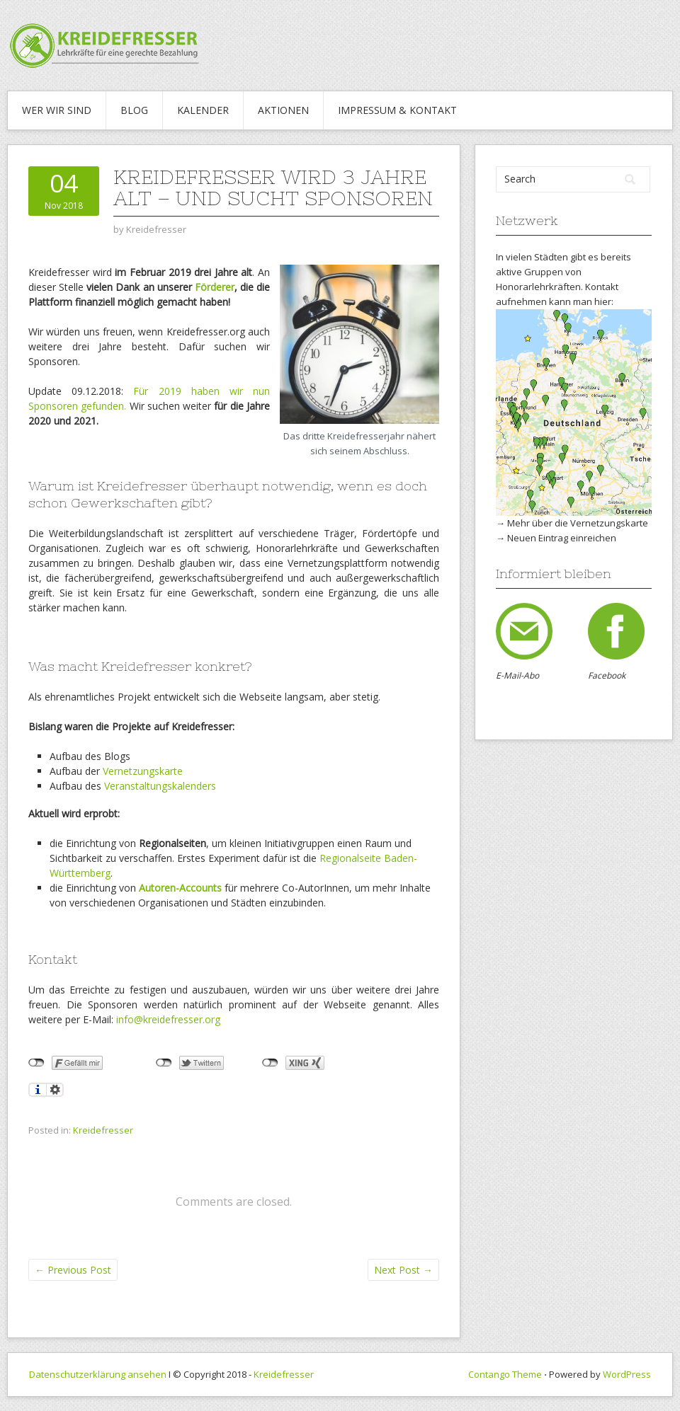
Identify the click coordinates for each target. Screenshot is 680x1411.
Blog (134, 110)
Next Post (403, 1270)
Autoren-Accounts (180, 887)
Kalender (203, 110)
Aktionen (283, 110)
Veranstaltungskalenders (160, 786)
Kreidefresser (103, 1130)
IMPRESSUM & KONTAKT (397, 110)
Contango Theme (505, 1374)
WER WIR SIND (56, 110)
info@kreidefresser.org (168, 1019)
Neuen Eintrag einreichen (561, 537)
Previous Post (73, 1270)
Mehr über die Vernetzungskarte (577, 523)
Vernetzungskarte (143, 771)
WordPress (627, 1374)
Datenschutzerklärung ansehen (97, 1374)
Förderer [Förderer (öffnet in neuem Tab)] (214, 287)
